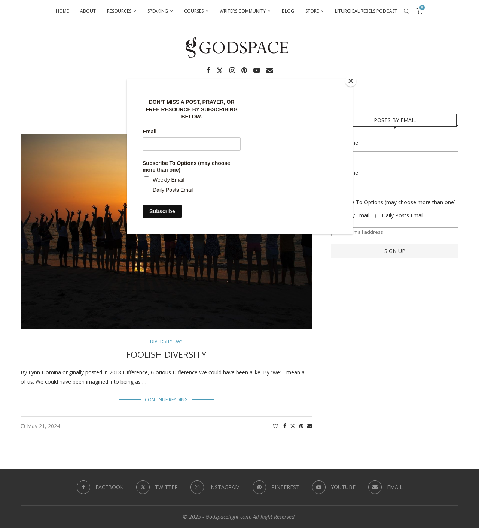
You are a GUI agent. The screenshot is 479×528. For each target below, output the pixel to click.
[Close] (350, 81)
